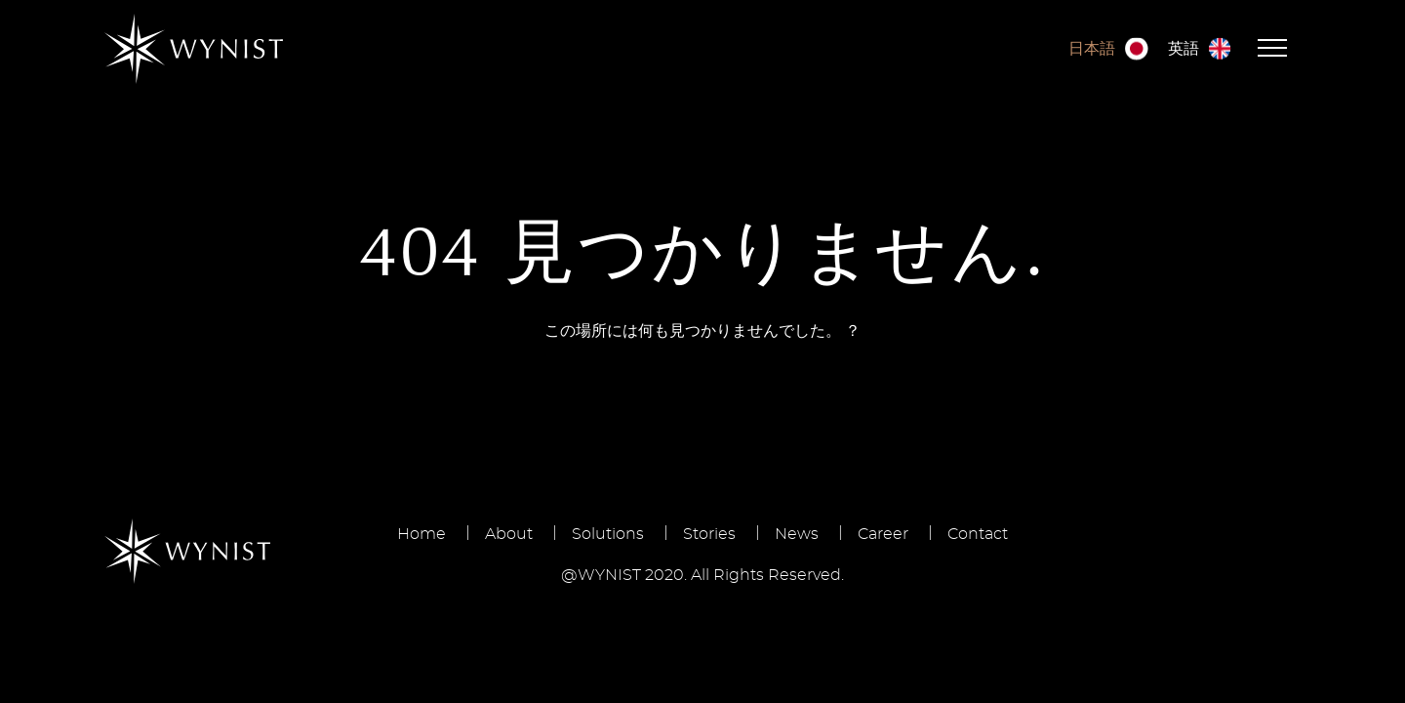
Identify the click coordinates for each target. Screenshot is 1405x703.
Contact (977, 534)
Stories (709, 534)
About (509, 534)
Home (421, 534)
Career (883, 534)
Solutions (608, 534)
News (797, 534)
